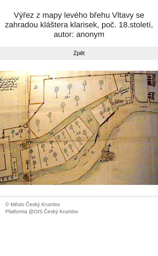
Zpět (79, 53)
